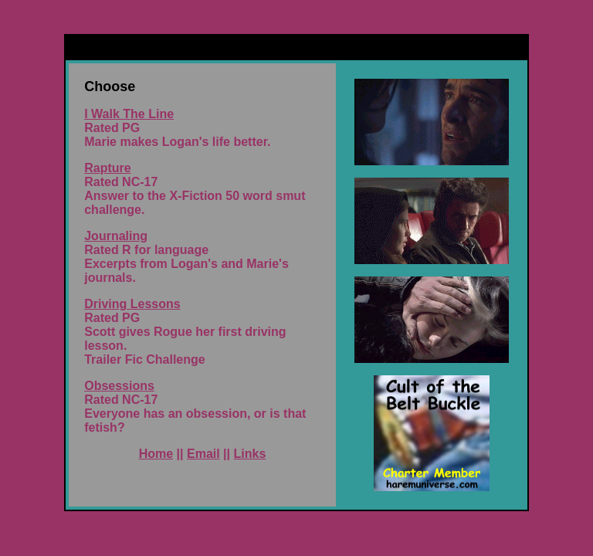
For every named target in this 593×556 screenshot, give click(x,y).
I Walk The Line (129, 113)
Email (203, 453)
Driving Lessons (132, 303)
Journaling (115, 235)
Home (156, 453)
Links (250, 453)
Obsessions (119, 385)
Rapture (107, 168)
